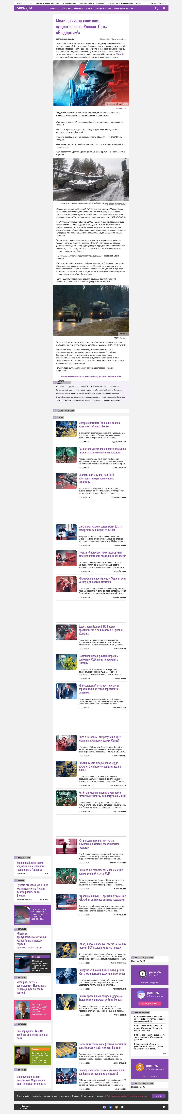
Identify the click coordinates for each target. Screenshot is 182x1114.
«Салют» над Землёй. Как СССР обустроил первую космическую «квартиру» (97, 478)
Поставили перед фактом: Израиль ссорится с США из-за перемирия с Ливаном (98, 659)
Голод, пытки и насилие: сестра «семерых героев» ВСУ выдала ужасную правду (102, 945)
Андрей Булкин (120, 571)
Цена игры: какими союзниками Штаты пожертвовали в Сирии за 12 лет (100, 527)
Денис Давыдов (120, 1063)
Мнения (78, 8)
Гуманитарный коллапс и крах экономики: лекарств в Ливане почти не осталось (102, 450)
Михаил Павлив (120, 915)
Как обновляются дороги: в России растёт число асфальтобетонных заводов (87, 393)
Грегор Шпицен (120, 1015)
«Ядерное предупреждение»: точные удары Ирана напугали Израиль (31, 938)
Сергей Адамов (120, 649)
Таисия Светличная (118, 963)
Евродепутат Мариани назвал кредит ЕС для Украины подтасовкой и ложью (39, 1009)
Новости (54, 8)
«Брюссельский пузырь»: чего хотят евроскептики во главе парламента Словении (99, 688)
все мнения (44, 899)
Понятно (159, 1096)
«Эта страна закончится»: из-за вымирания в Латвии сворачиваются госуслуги (99, 844)
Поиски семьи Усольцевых (92, 3)
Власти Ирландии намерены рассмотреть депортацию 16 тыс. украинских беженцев (90, 397)
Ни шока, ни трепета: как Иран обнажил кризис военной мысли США (101, 871)
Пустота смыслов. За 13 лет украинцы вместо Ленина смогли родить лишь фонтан (32, 890)
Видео (89, 8)
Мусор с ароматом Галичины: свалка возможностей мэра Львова (99, 424)
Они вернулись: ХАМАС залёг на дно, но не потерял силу (32, 1034)
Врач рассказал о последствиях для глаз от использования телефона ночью (40, 1058)
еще (164, 1053)
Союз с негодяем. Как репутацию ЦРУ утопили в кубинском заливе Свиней (100, 738)
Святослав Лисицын (118, 785)
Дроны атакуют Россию (47, 3)
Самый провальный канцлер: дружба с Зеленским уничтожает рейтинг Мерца (101, 997)
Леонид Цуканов (119, 545)
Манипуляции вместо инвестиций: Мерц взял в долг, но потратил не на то (31, 1080)
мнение (21, 880)
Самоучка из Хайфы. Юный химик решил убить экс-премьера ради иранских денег (102, 971)
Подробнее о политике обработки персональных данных (127, 1096)
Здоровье (35, 1048)
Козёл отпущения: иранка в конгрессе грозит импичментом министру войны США (102, 793)
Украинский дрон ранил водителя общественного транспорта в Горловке (30, 866)
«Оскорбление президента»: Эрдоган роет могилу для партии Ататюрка (102, 579)
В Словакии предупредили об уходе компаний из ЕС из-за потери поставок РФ (40, 966)
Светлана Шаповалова (65, 39)
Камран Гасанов (119, 597)
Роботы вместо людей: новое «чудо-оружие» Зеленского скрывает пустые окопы (100, 766)
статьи (60, 417)
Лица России (103, 8)
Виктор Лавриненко (118, 863)
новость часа (24, 857)
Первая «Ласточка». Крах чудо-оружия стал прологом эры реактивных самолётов (102, 553)
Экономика (36, 956)
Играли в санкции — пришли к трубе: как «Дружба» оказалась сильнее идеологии (102, 897)
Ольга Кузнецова (119, 756)
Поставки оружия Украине (120, 3)
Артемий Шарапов (119, 497)
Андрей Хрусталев (118, 442)
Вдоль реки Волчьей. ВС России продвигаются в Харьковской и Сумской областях (101, 630)
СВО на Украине (69, 3)
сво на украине (142, 1012)
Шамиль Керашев (119, 468)
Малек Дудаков (120, 811)
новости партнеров (65, 410)
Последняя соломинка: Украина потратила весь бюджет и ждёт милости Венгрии (102, 1045)
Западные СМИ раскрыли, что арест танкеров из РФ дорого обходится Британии (89, 390)
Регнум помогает (124, 8)
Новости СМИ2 (138, 961)
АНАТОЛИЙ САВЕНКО (24, 899)
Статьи (66, 8)
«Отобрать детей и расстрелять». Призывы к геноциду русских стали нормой (31, 987)
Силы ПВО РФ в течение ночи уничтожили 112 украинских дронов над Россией (39, 914)
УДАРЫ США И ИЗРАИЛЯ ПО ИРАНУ (29, 948)
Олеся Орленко (120, 1089)
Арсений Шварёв (119, 708)
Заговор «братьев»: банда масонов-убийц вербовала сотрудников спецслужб (102, 1071)
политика (22, 929)
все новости (21, 873)
